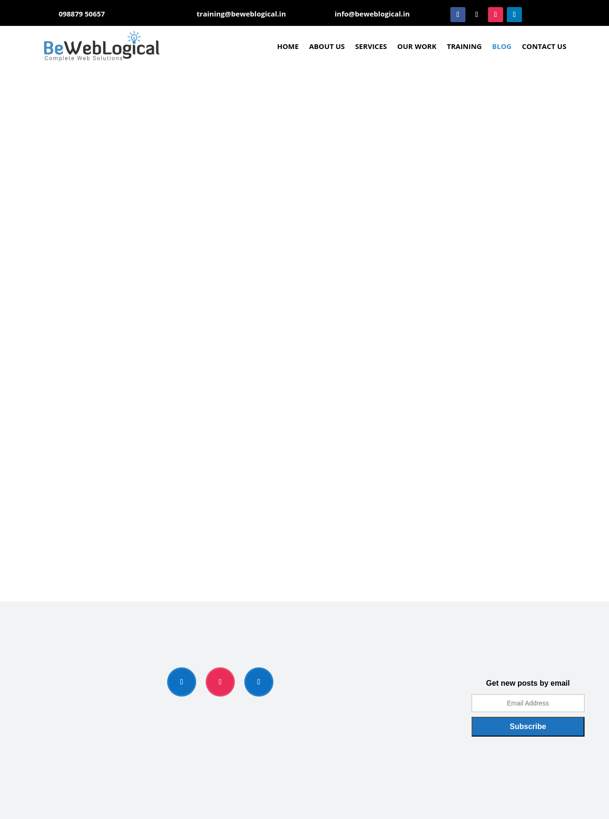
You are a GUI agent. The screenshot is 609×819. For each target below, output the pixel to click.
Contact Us (544, 46)
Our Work (416, 46)
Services (371, 46)
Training (464, 46)
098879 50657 (82, 13)
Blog (502, 46)
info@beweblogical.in (372, 13)
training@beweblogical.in (241, 13)
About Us (327, 46)
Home (288, 46)
